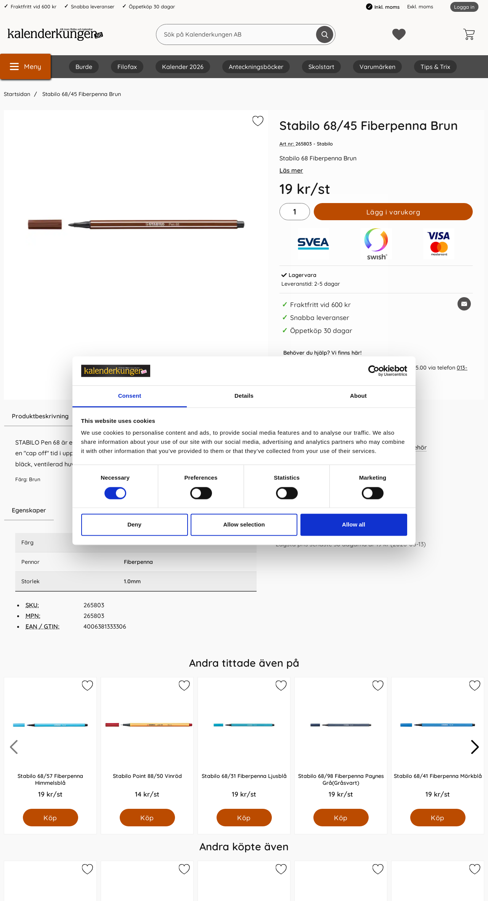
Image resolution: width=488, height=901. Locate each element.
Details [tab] (244, 396)
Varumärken (377, 66)
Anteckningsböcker (256, 66)
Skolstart (321, 66)
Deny (134, 525)
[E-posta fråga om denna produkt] (464, 303)
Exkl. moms (420, 6)
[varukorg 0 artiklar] (470, 34)
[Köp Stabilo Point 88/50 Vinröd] (147, 817)
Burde (83, 66)
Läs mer (291, 170)
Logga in (464, 7)
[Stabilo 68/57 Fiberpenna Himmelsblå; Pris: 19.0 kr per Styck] (50, 743)
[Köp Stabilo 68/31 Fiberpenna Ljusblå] (244, 817)
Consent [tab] (129, 396)
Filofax (127, 66)
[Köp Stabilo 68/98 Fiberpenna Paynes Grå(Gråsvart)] (341, 817)
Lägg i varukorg (393, 212)
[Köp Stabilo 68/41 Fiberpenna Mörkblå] (438, 817)
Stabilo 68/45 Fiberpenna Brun (81, 94)
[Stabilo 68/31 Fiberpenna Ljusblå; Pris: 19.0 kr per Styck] (244, 743)
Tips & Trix (435, 66)
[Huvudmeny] (25, 66)
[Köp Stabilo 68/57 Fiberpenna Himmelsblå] (50, 817)
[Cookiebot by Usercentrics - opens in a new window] (373, 370)
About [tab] (358, 396)
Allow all (353, 525)
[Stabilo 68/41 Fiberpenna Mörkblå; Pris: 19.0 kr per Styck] (438, 743)
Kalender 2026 (183, 66)
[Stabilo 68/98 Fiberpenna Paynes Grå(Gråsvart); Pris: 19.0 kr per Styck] (341, 743)
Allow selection (244, 525)
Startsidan (17, 94)
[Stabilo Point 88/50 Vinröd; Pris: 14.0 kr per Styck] (147, 743)
